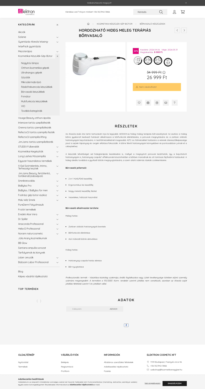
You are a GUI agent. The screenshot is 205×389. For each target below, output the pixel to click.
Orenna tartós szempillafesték (34, 127)
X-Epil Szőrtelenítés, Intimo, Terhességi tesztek (32, 167)
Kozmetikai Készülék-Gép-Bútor (35, 56)
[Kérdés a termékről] (175, 103)
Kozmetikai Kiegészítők (30, 151)
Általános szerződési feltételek (118, 362)
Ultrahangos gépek (31, 72)
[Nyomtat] (157, 103)
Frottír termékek (27, 209)
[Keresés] (150, 12)
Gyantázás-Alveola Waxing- (33, 41)
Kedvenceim (67, 380)
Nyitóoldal (23, 362)
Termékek (23, 367)
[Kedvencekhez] (139, 103)
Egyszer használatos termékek (35, 160)
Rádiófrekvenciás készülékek (36, 86)
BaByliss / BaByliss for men (33, 190)
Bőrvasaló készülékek (33, 91)
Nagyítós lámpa (30, 63)
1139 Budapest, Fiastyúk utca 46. (166, 362)
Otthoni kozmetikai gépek (35, 67)
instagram (153, 378)
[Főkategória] (88, 23)
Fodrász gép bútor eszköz (32, 195)
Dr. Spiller (23, 219)
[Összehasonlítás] (148, 103)
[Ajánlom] (166, 103)
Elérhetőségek (111, 380)
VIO (23, 106)
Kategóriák (26, 24)
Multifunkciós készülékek (34, 101)
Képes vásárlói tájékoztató (33, 276)
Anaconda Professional (30, 223)
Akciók (21, 32)
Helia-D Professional (29, 228)
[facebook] (126, 325)
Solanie (22, 36)
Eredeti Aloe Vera (27, 214)
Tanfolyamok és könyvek (31, 252)
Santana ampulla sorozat (32, 247)
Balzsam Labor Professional (33, 262)
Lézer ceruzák (25, 257)
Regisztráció (67, 367)
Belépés (65, 362)
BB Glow (22, 242)
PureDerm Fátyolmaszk (31, 204)
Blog (20, 271)
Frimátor (26, 96)
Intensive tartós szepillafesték (34, 122)
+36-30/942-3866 (101, 12)
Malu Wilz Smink (26, 199)
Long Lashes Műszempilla (32, 156)
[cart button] (183, 12)
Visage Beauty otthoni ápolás (34, 117)
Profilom (65, 371)
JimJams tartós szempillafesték (35, 141)
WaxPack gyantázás (29, 46)
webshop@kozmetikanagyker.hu (166, 369)
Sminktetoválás (26, 180)
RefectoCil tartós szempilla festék (36, 132)
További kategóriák (31, 110)
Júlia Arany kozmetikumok (32, 238)
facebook (147, 378)
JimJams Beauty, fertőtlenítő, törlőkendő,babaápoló (34, 175)
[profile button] (174, 12)
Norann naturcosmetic (30, 233)
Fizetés (107, 371)
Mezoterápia (25, 51)
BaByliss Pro (25, 185)
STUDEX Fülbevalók (28, 146)
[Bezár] (186, 3)
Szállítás (108, 375)
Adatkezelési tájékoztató (116, 367)
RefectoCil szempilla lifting (32, 137)
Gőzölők (25, 77)
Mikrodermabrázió (31, 82)
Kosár (64, 375)
